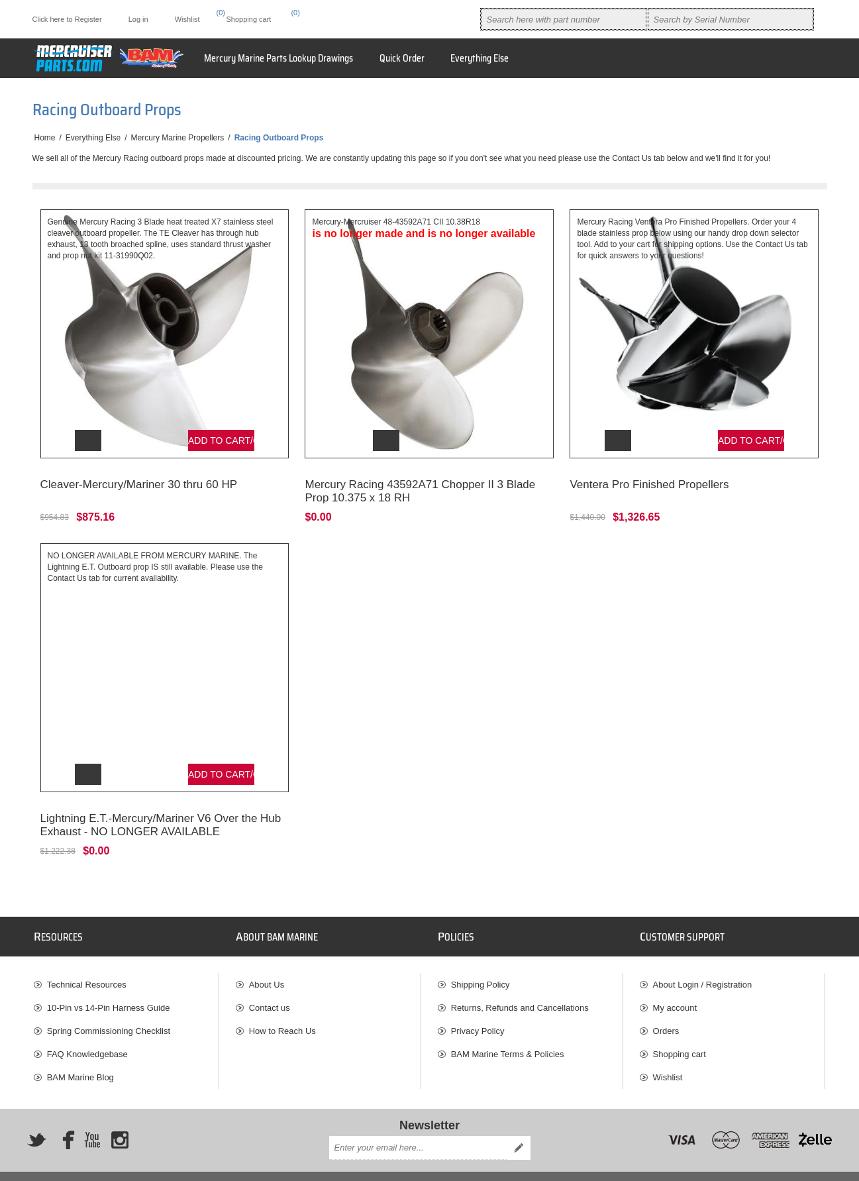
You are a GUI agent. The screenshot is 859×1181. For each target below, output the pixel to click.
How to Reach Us (282, 1011)
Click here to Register (67, 19)
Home (45, 137)
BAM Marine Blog (80, 1057)
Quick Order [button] (402, 58)
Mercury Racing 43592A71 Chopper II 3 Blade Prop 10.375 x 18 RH (420, 481)
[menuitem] (126, 964)
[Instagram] (119, 1120)
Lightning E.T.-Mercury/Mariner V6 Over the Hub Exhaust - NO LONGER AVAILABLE (160, 805)
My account (675, 988)
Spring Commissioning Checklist (108, 1011)
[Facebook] (64, 1120)
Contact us (269, 988)
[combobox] (563, 19)
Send (519, 1128)
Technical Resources (86, 965)
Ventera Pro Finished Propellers (649, 474)
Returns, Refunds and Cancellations (520, 988)
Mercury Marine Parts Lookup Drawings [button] (278, 58)
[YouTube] (92, 1120)
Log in (138, 19)
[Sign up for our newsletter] (418, 1128)
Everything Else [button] (479, 58)
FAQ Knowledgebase (87, 1034)
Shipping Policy (480, 965)
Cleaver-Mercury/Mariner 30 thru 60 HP (139, 474)
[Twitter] (36, 1120)
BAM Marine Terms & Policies (507, 1034)
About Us (266, 965)
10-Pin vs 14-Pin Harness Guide (108, 988)
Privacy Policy (478, 1011)
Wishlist (668, 1057)
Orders (666, 1011)
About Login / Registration (702, 965)
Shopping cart (679, 1034)
